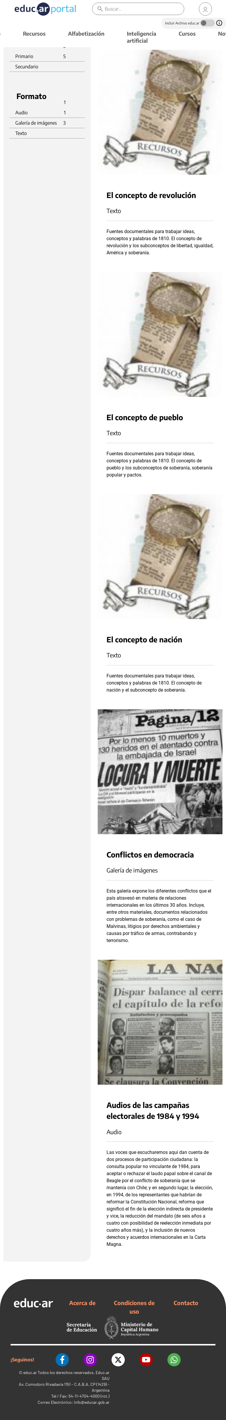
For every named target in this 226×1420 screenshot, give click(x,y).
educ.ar (30, 1372)
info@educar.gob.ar (91, 1402)
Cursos (187, 33)
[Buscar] (144, 9)
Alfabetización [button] (86, 33)
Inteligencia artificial (141, 37)
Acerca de (82, 1302)
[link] (205, 9)
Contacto (186, 1302)
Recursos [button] (34, 33)
